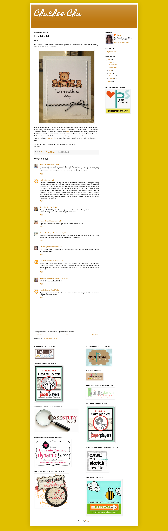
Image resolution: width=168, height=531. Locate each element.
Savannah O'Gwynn (46, 233)
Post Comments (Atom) (50, 338)
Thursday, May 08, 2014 (61, 278)
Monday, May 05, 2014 (52, 164)
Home (67, 335)
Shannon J (120, 35)
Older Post (95, 335)
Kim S (42, 207)
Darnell (42, 164)
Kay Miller (43, 260)
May (110, 62)
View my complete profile (121, 42)
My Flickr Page (111, 52)
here (67, 132)
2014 (109, 60)
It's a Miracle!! (113, 67)
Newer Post (38, 335)
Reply (41, 174)
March (111, 73)
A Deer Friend (113, 64)
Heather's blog (51, 138)
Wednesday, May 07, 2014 (56, 247)
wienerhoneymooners (47, 278)
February (112, 76)
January (111, 78)
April (110, 70)
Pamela (42, 290)
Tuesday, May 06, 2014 (60, 233)
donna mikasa (44, 221)
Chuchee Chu (57, 14)
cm (41, 180)
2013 (109, 82)
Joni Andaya (44, 247)
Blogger (87, 521)
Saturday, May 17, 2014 (52, 290)
